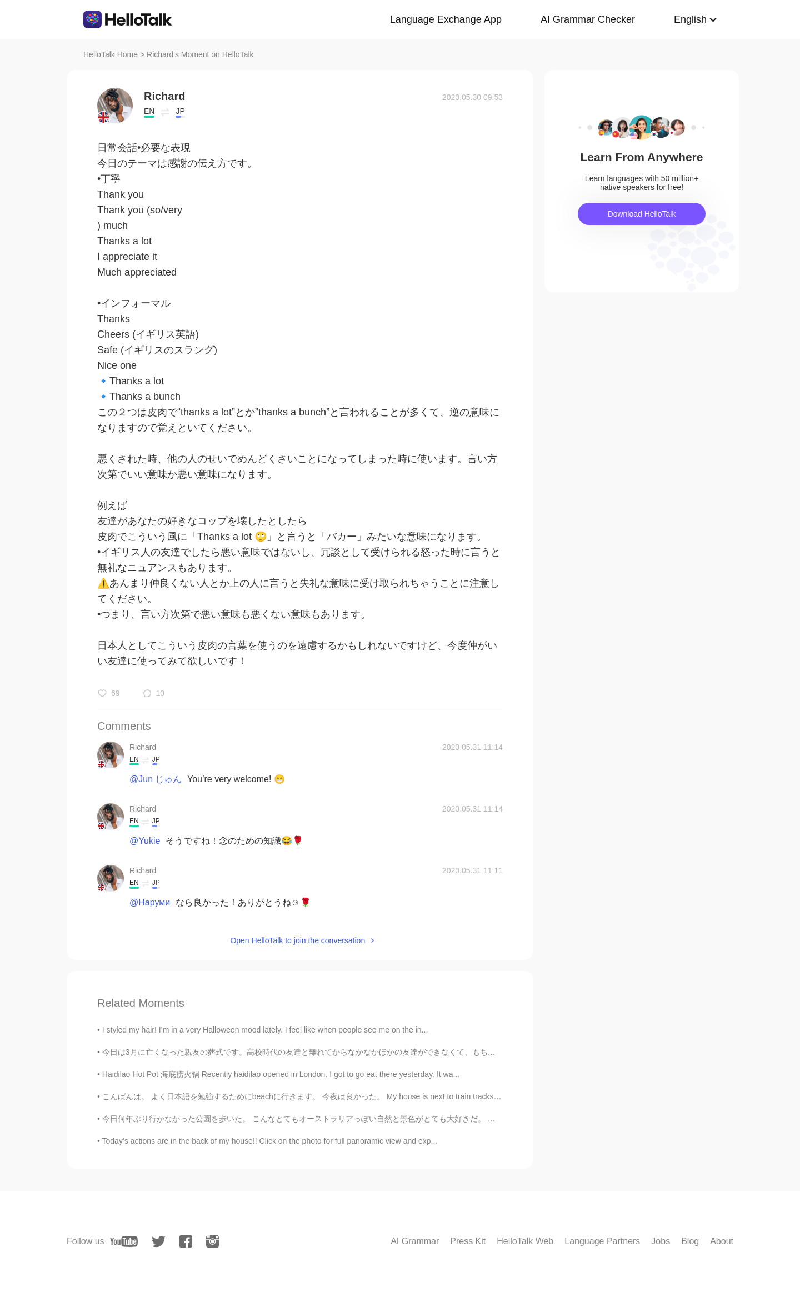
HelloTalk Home (110, 54)
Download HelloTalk (642, 213)
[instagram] (212, 1241)
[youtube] (124, 1241)
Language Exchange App (446, 19)
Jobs (660, 1241)
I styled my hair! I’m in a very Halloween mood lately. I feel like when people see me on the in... (265, 1029)
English (690, 19)
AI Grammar (415, 1241)
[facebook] (185, 1241)
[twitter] (159, 1242)
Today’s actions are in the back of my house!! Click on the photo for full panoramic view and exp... (270, 1140)
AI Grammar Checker (588, 19)
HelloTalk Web (525, 1241)
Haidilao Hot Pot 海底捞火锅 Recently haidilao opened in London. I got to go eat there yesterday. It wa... (280, 1074)
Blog (690, 1241)
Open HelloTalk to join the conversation (297, 940)
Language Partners (602, 1241)
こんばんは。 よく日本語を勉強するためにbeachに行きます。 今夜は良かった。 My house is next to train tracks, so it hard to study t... (336, 1096)
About (721, 1241)
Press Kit (468, 1241)
